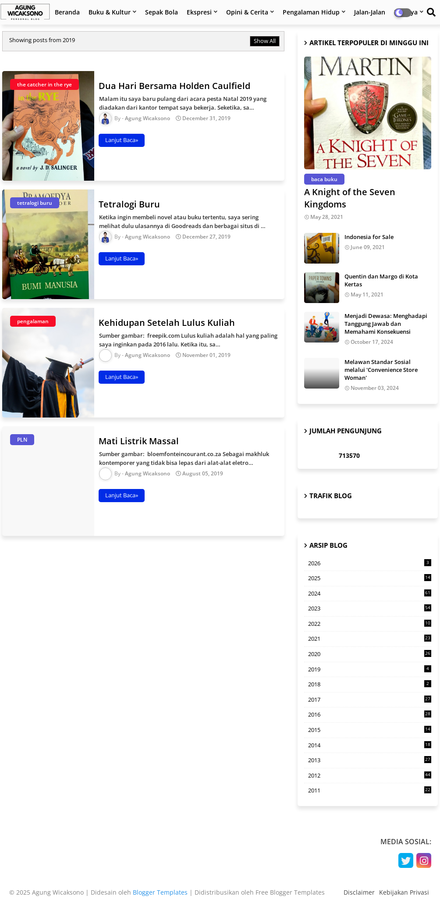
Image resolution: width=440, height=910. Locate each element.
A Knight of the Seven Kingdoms (349, 198)
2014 (369, 745)
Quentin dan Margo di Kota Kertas (381, 280)
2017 (369, 699)
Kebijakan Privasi (404, 892)
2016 (369, 714)
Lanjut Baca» (121, 140)
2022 (369, 624)
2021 (369, 638)
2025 (369, 578)
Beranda (67, 12)
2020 (369, 654)
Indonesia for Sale (369, 237)
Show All (265, 41)
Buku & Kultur (110, 12)
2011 (369, 790)
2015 (369, 730)
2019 (369, 669)
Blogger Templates (160, 892)
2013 (369, 760)
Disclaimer (359, 892)
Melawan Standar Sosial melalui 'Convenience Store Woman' (381, 370)
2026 (369, 563)
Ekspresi (199, 12)
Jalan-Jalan (369, 12)
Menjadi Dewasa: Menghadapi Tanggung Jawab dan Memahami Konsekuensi (385, 323)
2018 (369, 684)
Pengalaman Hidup (311, 12)
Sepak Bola (161, 12)
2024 (369, 593)
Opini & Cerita (247, 12)
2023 (369, 608)
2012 (369, 775)
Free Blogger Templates (290, 892)
